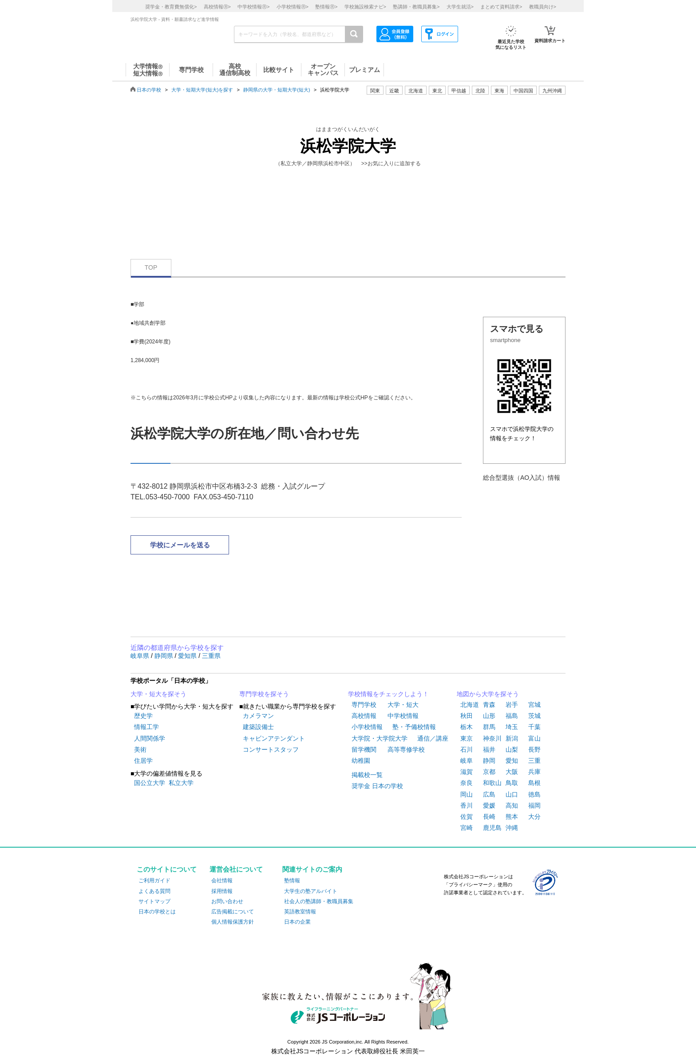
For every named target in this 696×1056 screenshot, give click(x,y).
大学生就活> (460, 6)
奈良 (466, 782)
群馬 (489, 726)
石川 (466, 749)
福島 (512, 715)
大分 (534, 816)
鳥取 (512, 782)
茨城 (534, 715)
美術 (140, 749)
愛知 (512, 760)
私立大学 (181, 782)
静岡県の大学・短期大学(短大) (276, 89)
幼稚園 (361, 760)
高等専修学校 (406, 749)
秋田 (466, 715)
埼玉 (512, 726)
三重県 (211, 655)
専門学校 (364, 704)
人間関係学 (149, 738)
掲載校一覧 (367, 774)
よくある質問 (154, 891)
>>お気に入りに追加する (391, 163)
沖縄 (512, 827)
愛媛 (489, 805)
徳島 (534, 794)
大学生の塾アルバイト (310, 891)
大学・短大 (403, 704)
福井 (489, 749)
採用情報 (222, 891)
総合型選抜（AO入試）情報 (521, 477)
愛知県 (188, 655)
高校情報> (217, 6)
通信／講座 (432, 738)
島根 (534, 782)
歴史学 (143, 715)
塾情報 (292, 880)
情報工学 (146, 726)
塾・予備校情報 (414, 726)
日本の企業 (297, 922)
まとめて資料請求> (501, 6)
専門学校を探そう (264, 693)
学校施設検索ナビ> (365, 6)
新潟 (512, 738)
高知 (512, 805)
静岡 (489, 760)
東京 (466, 738)
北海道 (415, 90)
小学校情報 (367, 726)
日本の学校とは (157, 912)
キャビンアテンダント (274, 738)
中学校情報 (403, 715)
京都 (489, 771)
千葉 (534, 726)
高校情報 (364, 715)
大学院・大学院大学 (379, 738)
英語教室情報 (300, 912)
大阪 (512, 771)
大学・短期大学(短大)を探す (202, 89)
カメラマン (258, 715)
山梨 (512, 749)
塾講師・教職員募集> (416, 6)
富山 (534, 738)
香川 (466, 805)
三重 (534, 760)
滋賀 (466, 771)
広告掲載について (232, 912)
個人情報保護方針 (232, 922)
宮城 (534, 704)
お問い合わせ (227, 901)
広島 (489, 794)
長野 (534, 749)
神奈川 (492, 738)
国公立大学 (149, 782)
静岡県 (164, 655)
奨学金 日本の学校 (377, 785)
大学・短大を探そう (158, 693)
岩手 (512, 704)
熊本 (512, 816)
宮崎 (466, 827)
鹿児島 (492, 827)
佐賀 (466, 816)
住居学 (143, 760)
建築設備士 (258, 726)
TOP (151, 267)
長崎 (489, 816)
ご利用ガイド (154, 880)
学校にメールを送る (180, 545)
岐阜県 (140, 655)
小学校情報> (292, 6)
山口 (512, 794)
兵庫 (534, 771)
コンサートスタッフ (271, 749)
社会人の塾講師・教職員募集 (318, 901)
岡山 (466, 794)
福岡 (534, 805)
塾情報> (326, 6)
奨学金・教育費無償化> (171, 6)
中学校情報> (253, 6)
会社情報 (222, 880)
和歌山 (492, 782)
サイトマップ (154, 901)
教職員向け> (542, 6)
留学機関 (364, 749)
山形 (489, 715)
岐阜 (466, 760)
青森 (489, 704)
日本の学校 (149, 89)
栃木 (466, 726)
